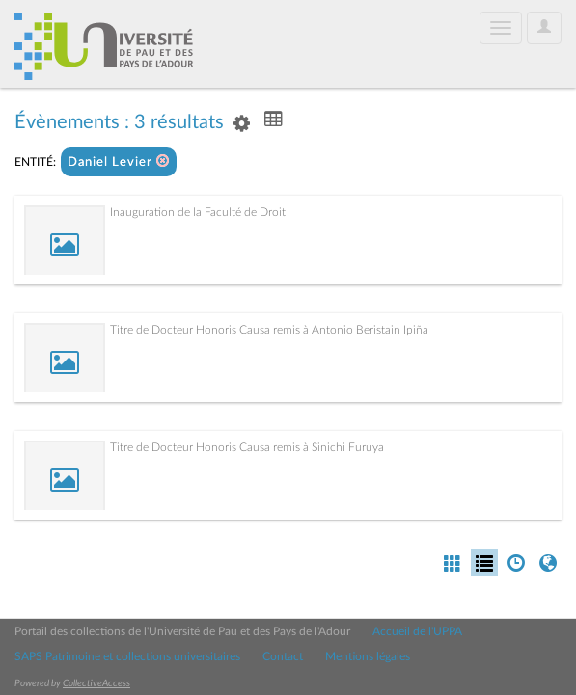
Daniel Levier (119, 161)
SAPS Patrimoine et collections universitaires (127, 656)
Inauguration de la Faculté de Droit (198, 212)
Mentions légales (367, 656)
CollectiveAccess (96, 683)
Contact (282, 656)
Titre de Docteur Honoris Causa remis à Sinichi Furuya (247, 447)
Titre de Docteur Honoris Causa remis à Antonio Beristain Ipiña (269, 329)
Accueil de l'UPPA (417, 631)
